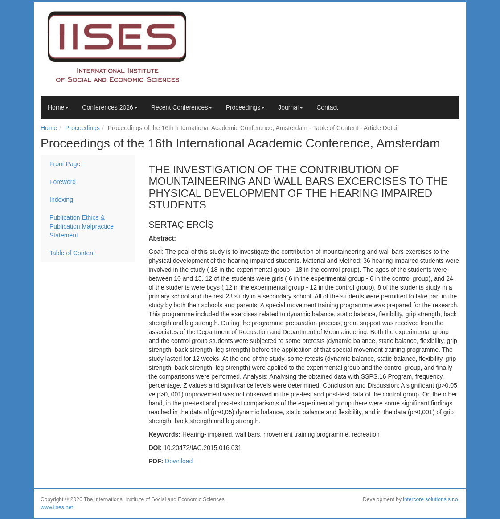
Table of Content (72, 253)
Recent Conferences (182, 107)
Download (179, 461)
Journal (290, 107)
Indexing (61, 199)
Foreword (62, 181)
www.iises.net (57, 507)
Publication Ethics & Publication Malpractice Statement (81, 226)
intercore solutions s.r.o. (431, 499)
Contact (327, 107)
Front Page (64, 164)
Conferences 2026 (109, 107)
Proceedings (245, 107)
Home (58, 107)
